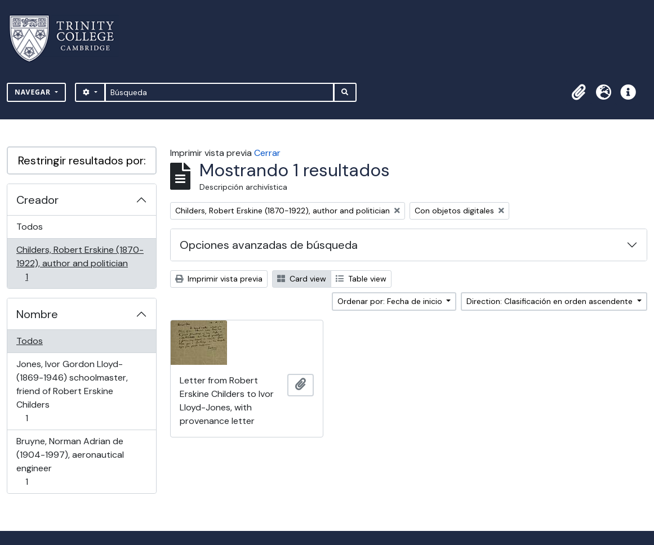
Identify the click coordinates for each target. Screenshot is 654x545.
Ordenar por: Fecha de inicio (390, 301)
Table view (361, 279)
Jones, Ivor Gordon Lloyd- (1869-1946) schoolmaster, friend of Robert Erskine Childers (72, 391)
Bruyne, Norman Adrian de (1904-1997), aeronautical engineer (70, 461)
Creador (37, 200)
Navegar (34, 92)
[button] (578, 92)
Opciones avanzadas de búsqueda (269, 245)
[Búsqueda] (219, 92)
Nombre (37, 314)
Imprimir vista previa (219, 279)
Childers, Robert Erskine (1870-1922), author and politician (80, 263)
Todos (29, 227)
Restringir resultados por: (82, 160)
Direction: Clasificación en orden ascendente (550, 301)
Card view (301, 279)
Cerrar (267, 153)
